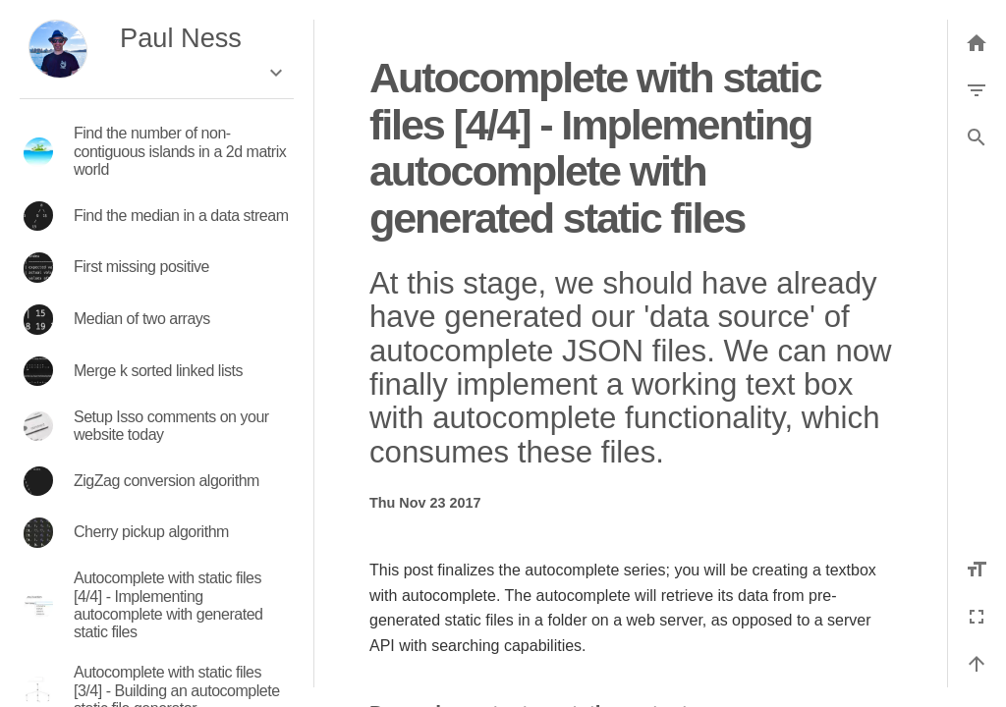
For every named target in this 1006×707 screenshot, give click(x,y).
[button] (976, 137)
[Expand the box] (276, 72)
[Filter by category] (976, 90)
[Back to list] (976, 43)
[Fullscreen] (976, 616)
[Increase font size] (976, 569)
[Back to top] (976, 663)
